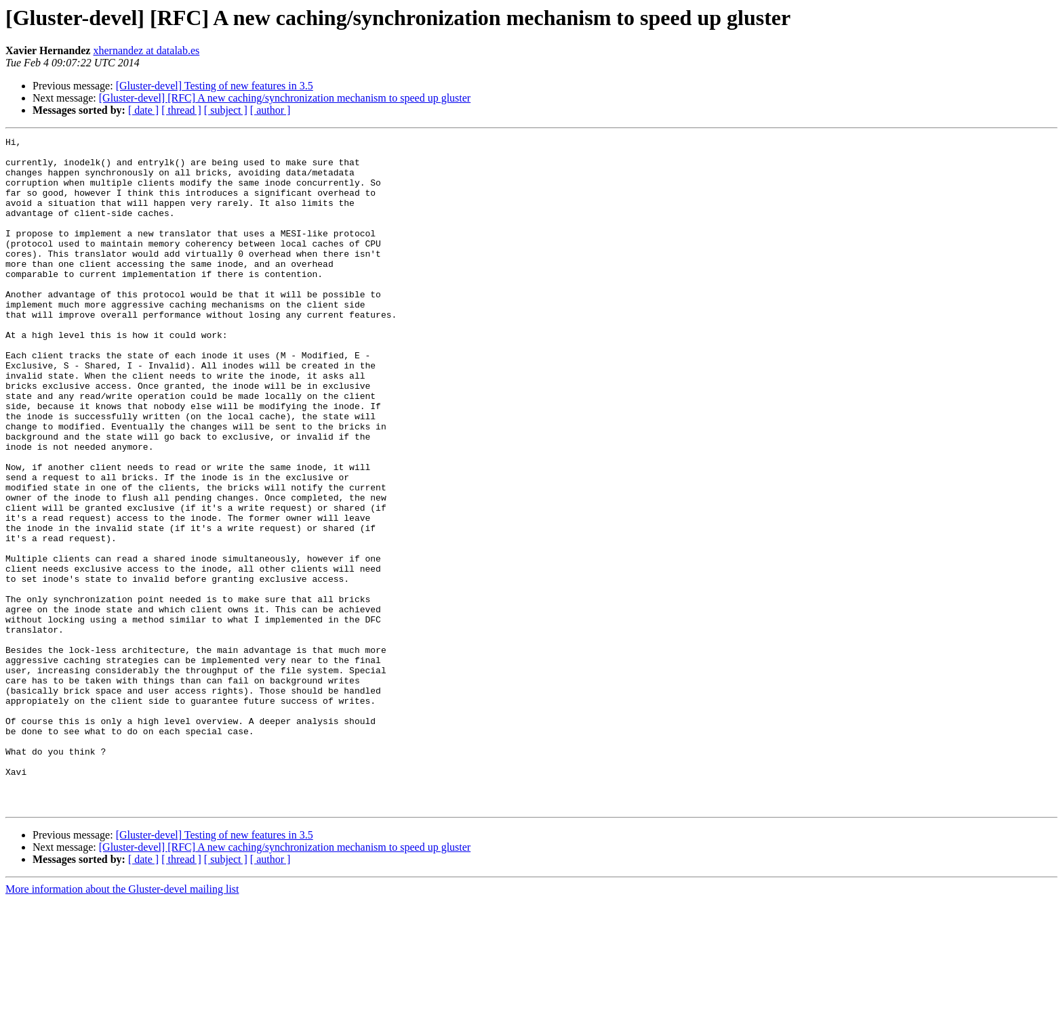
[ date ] (143, 110)
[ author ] (270, 110)
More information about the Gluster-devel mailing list (122, 1023)
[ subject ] (225, 110)
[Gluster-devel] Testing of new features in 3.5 (214, 85)
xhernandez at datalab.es (146, 50)
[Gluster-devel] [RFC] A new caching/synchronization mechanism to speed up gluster (284, 98)
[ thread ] (181, 110)
